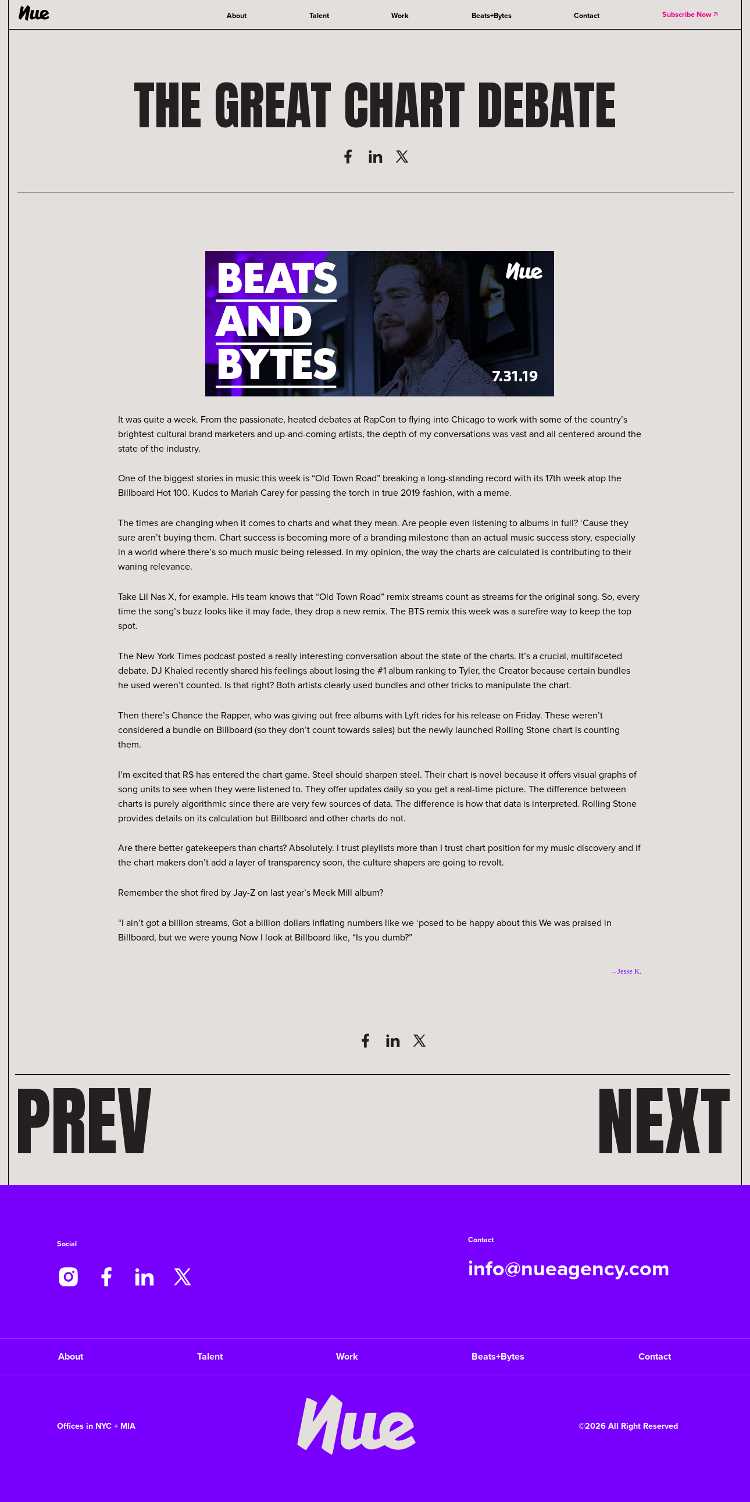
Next (663, 1121)
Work (400, 15)
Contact (586, 15)
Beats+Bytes (492, 15)
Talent (319, 15)
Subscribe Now (690, 14)
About (237, 15)
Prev (83, 1121)
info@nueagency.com (569, 1268)
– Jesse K (626, 971)
